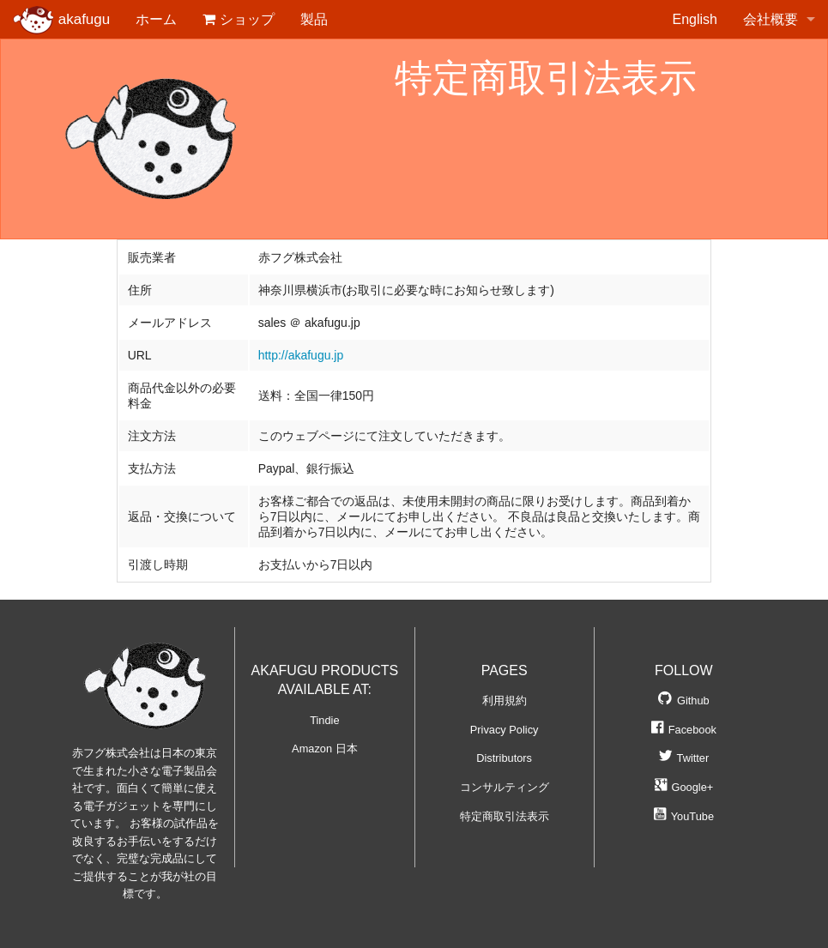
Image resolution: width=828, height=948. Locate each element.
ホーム (156, 19)
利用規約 (504, 700)
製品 (314, 19)
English (695, 19)
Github (684, 700)
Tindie (324, 720)
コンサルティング (504, 787)
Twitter (684, 758)
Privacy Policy (504, 729)
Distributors (504, 758)
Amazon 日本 (325, 748)
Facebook (683, 729)
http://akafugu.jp (301, 355)
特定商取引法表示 (504, 816)
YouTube (684, 816)
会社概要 (770, 19)
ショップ (238, 19)
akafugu (61, 20)
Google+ (684, 787)
